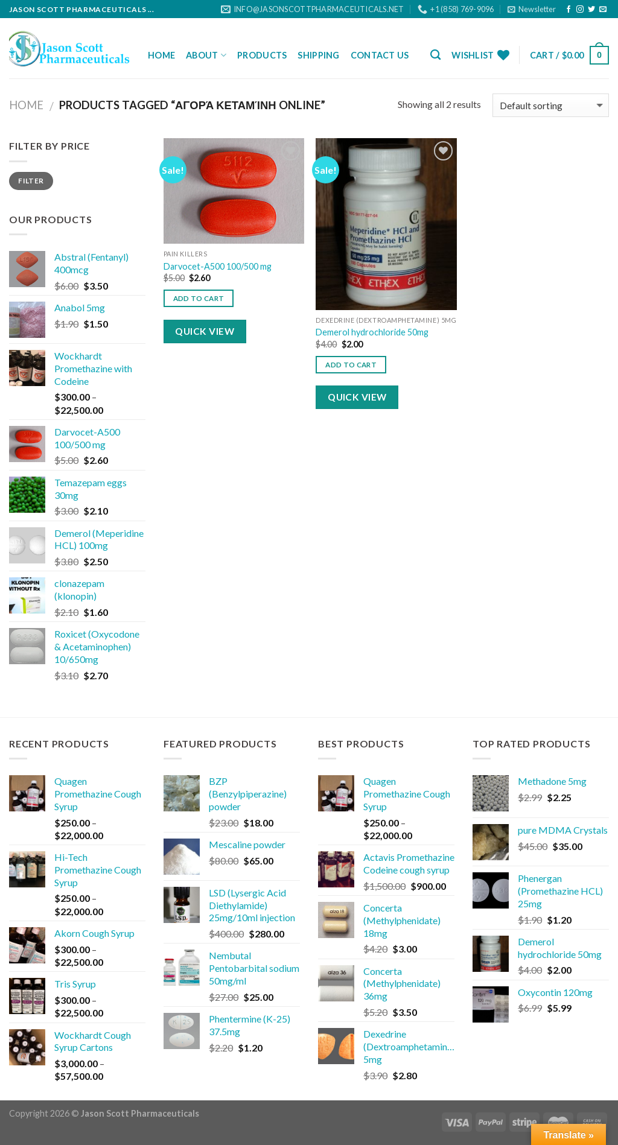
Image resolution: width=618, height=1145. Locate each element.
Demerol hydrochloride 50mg (372, 332)
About (206, 55)
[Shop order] (550, 105)
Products (262, 55)
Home (161, 55)
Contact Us (380, 55)
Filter (30, 180)
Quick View (204, 331)
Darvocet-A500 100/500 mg (218, 266)
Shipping (318, 55)
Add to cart (199, 298)
